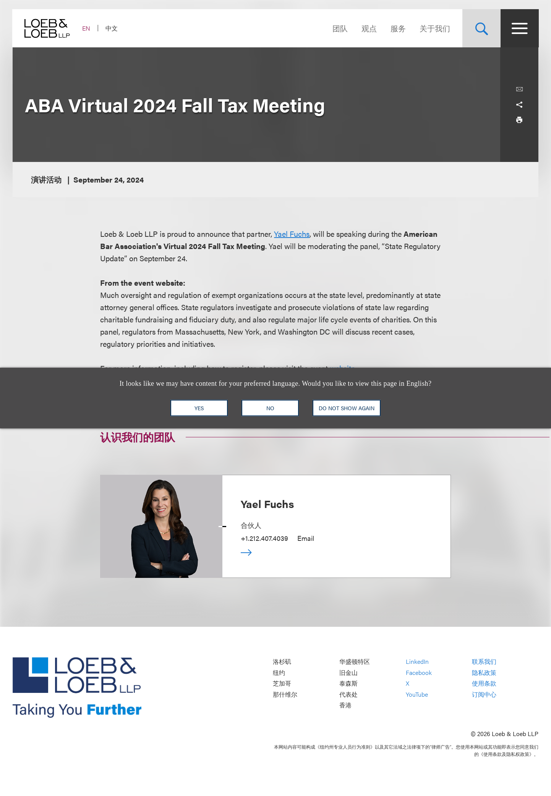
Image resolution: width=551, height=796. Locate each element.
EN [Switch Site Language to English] (87, 28)
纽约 (279, 672)
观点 (368, 28)
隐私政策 (484, 672)
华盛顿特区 (354, 661)
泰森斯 (348, 683)
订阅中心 (484, 694)
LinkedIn (417, 661)
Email (305, 538)
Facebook (419, 672)
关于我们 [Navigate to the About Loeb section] (434, 28)
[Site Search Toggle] (481, 28)
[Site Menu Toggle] (519, 28)
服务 (397, 28)
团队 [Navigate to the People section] (339, 28)
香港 (345, 705)
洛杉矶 (282, 661)
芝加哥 (282, 683)
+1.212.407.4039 (264, 538)
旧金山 (348, 672)
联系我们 (484, 661)
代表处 (348, 694)
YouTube (417, 694)
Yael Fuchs (292, 233)
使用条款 (484, 683)
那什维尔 (285, 694)
